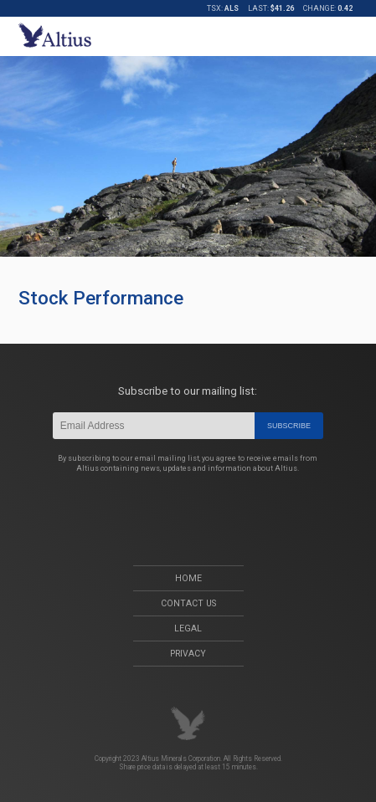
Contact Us (188, 603)
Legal (188, 628)
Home (188, 578)
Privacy (188, 653)
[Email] (154, 425)
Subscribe (289, 425)
